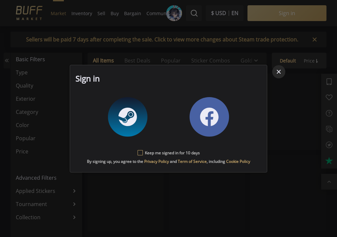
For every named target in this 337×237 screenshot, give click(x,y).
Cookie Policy (238, 161)
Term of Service (192, 161)
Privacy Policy (156, 161)
